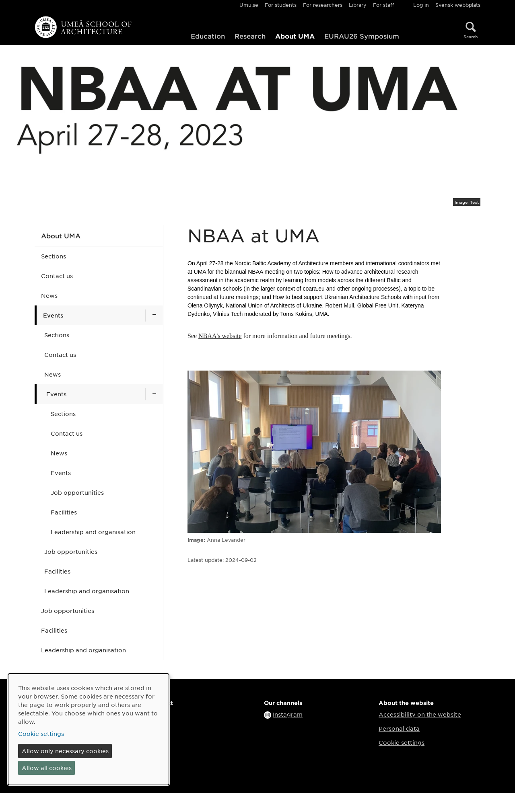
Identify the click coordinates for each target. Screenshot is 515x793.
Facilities (64, 512)
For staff (383, 5)
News (49, 295)
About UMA (295, 36)
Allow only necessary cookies (65, 750)
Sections (53, 256)
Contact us (57, 275)
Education (208, 36)
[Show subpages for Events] (154, 315)
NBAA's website (219, 335)
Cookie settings (401, 742)
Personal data (399, 728)
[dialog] (88, 729)
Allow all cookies (47, 767)
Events (53, 315)
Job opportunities (77, 492)
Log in (421, 5)
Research (250, 36)
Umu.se (248, 5)
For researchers (322, 5)
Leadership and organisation (93, 531)
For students (281, 5)
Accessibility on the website (420, 714)
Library (358, 5)
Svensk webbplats (457, 5)
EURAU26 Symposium (361, 36)
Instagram (288, 714)
